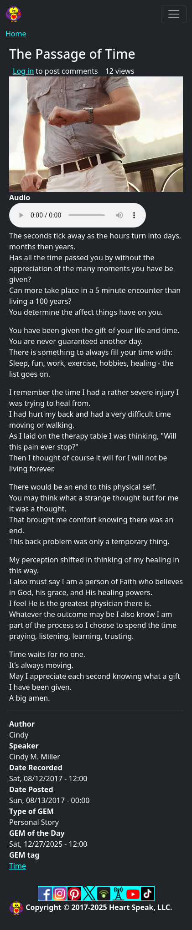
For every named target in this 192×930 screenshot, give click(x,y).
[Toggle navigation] (174, 14)
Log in (23, 71)
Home (15, 34)
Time (17, 866)
